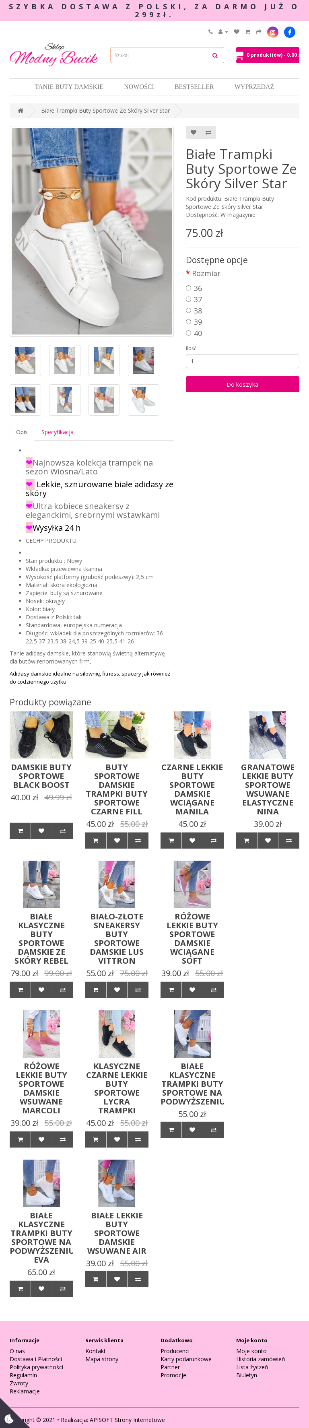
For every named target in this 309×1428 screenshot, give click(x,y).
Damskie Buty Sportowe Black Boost (41, 776)
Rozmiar (206, 273)
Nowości (139, 86)
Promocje (173, 1375)
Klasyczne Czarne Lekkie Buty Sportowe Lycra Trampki (117, 1088)
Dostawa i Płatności (36, 1359)
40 (194, 333)
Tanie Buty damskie (69, 86)
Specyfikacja (57, 432)
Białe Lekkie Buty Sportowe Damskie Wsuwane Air (116, 1233)
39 (194, 321)
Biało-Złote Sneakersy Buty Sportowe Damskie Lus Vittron (117, 938)
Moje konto (251, 1351)
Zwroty (19, 1383)
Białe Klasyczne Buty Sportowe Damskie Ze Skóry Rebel (41, 938)
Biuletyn (246, 1375)
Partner (170, 1367)
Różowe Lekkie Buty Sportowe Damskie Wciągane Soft (192, 938)
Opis (22, 432)
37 (194, 299)
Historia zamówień (260, 1359)
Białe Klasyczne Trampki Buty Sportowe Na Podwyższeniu (193, 1084)
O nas (17, 1351)
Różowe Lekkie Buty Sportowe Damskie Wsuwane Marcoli (41, 1088)
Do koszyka (242, 384)
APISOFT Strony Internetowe (127, 1420)
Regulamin (23, 1375)
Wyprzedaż (254, 86)
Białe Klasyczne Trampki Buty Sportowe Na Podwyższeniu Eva (42, 1237)
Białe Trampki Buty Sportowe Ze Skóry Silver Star (105, 110)
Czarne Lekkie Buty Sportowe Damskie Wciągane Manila (192, 789)
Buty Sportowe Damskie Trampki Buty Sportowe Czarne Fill (117, 789)
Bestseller (194, 86)
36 (194, 288)
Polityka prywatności (36, 1367)
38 (194, 310)
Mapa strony (101, 1359)
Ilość (191, 348)
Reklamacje (25, 1391)
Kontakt (95, 1351)
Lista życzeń (252, 1367)
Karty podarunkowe (186, 1359)
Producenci (175, 1351)
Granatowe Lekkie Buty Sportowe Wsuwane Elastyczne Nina (268, 789)
